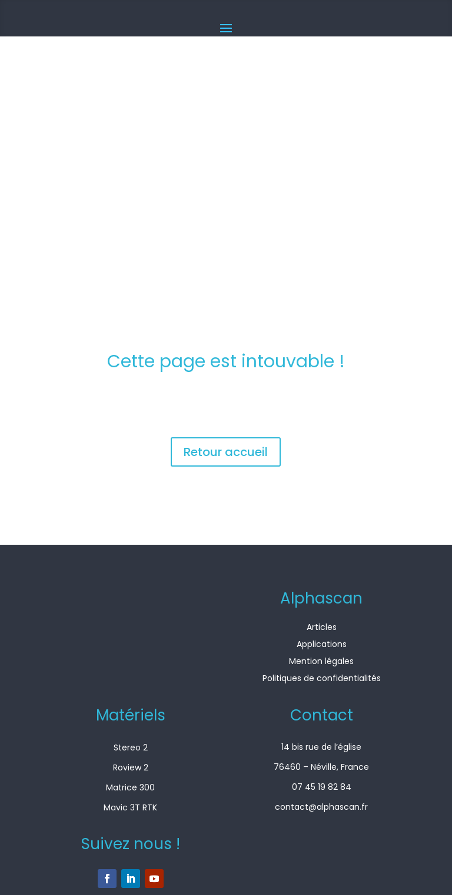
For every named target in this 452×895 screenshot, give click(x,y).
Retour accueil (226, 452)
